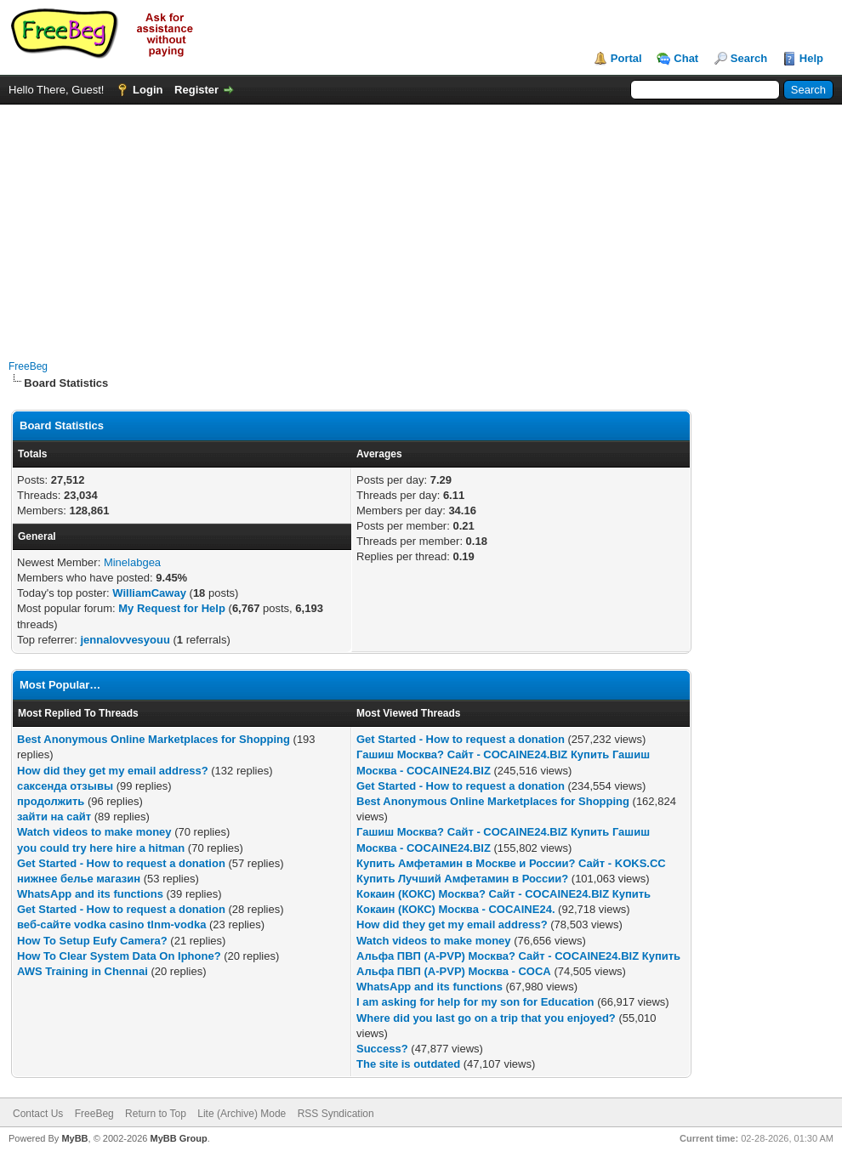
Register (196, 89)
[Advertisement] (421, 224)
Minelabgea (132, 562)
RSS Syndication (336, 1114)
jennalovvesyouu (124, 639)
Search (749, 58)
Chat (686, 58)
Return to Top (155, 1114)
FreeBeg (28, 366)
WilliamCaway (149, 593)
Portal (626, 58)
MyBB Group (178, 1138)
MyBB (74, 1138)
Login (147, 89)
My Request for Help (171, 608)
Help (811, 58)
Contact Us (38, 1114)
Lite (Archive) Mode (241, 1114)
